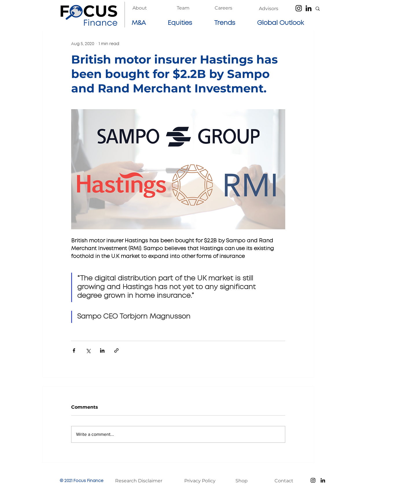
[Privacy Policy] (203, 481)
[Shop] (247, 481)
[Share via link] (116, 350)
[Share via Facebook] (74, 350)
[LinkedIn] (308, 8)
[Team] (183, 8)
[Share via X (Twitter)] (88, 350)
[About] (139, 8)
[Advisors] (268, 8)
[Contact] (287, 481)
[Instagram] (298, 8)
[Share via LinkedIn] (102, 350)
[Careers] (223, 8)
